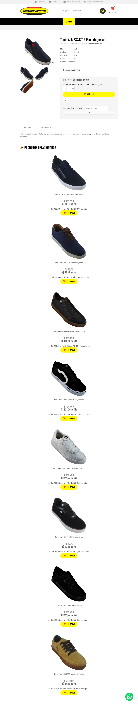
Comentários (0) (44, 127)
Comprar (89, 94)
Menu (69, 21)
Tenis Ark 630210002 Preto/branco (69, 400)
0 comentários (75, 44)
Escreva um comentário (93, 44)
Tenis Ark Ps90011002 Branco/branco (69, 468)
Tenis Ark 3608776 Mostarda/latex (69, 674)
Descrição (27, 127)
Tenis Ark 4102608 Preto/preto (68, 605)
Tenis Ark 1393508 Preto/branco (69, 537)
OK (89, 113)
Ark (75, 49)
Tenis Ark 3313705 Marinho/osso (69, 262)
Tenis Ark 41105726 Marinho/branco (69, 194)
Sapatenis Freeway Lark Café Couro (69, 331)
